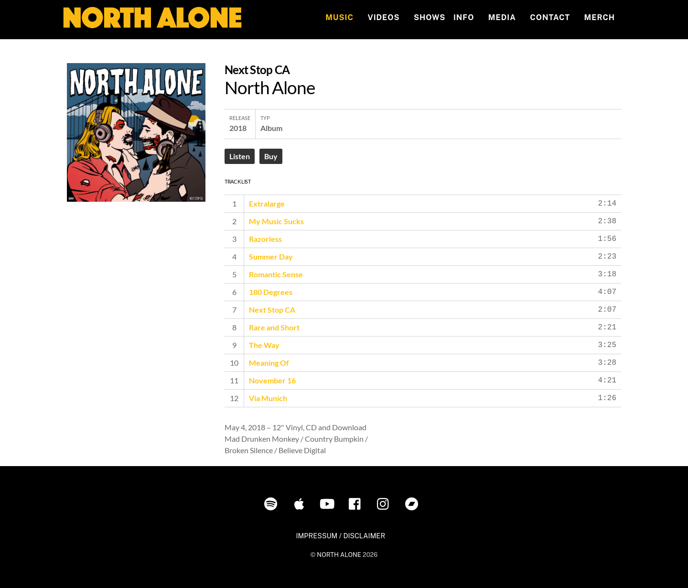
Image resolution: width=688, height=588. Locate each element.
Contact (550, 17)
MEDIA (502, 17)
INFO (463, 17)
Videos (383, 17)
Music (339, 17)
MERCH (599, 17)
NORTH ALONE (339, 554)
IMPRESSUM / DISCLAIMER (340, 536)
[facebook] (357, 503)
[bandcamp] (413, 503)
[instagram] (385, 503)
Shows (429, 17)
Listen (239, 156)
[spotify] (272, 503)
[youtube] (329, 503)
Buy (271, 156)
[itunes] (301, 503)
